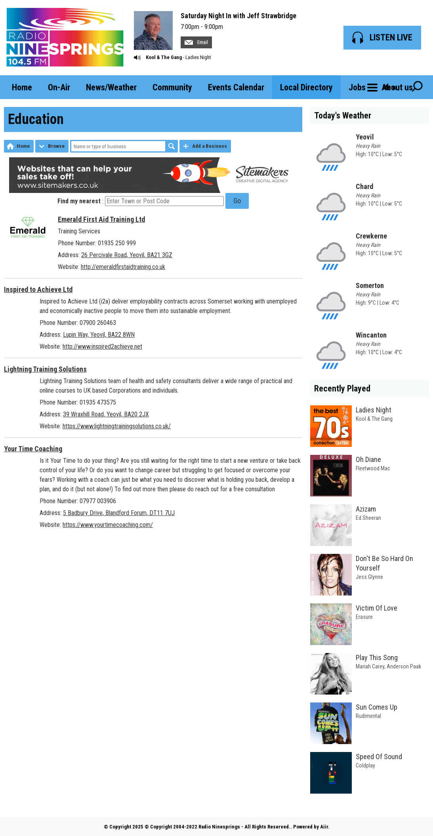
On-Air (59, 87)
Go (237, 201)
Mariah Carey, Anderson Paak (388, 666)
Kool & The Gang (164, 57)
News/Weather (111, 87)
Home (22, 87)
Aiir (324, 827)
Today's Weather (342, 115)
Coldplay (365, 765)
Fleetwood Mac (373, 468)
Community (172, 87)
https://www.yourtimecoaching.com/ (108, 525)
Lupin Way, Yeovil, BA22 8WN (99, 334)
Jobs (357, 87)
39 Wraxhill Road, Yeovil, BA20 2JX (106, 414)
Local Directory (306, 87)
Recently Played (342, 388)
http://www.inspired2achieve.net (102, 346)
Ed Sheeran (368, 518)
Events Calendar (236, 87)
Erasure (364, 617)
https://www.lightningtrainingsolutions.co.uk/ (117, 426)
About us (397, 87)
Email (196, 42)
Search (171, 146)
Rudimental (368, 716)
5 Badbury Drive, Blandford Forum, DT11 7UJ (119, 513)
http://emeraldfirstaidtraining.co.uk (123, 267)
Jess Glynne (369, 577)
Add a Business (209, 146)
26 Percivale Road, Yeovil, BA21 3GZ (126, 255)
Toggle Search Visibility (417, 87)
